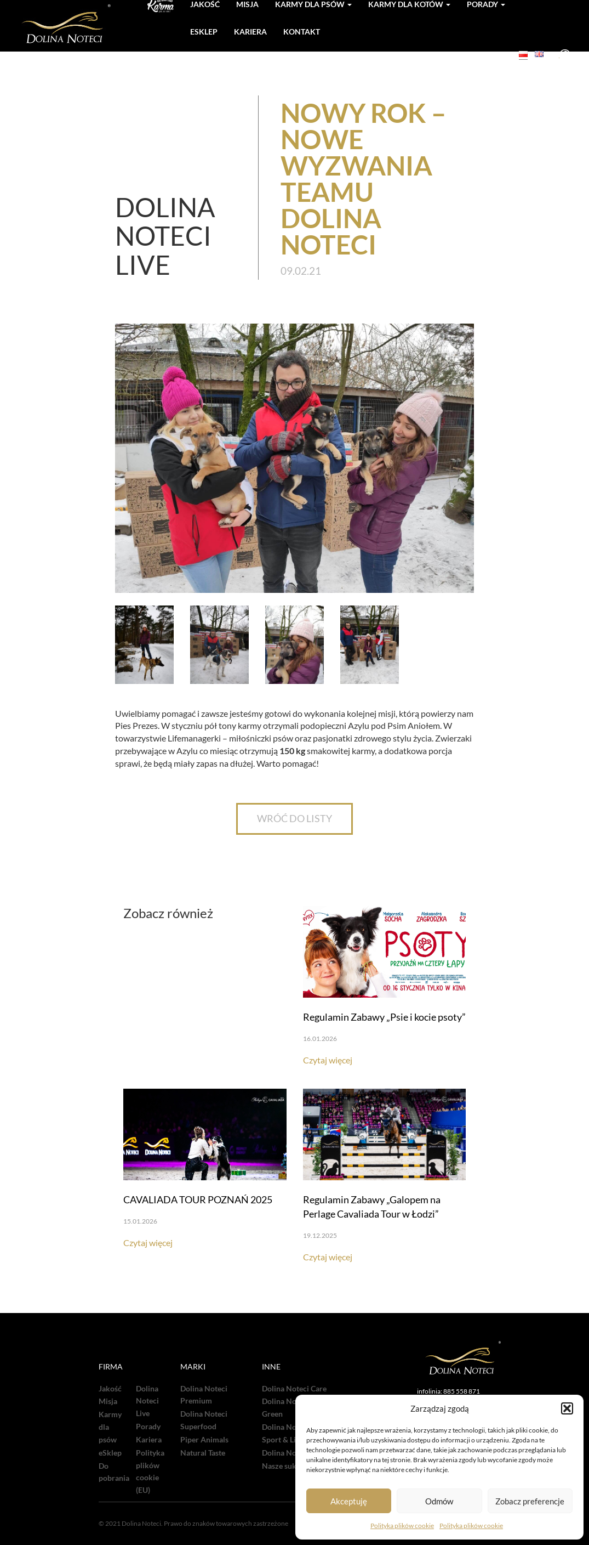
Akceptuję (348, 1501)
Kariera (250, 31)
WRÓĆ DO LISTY (294, 818)
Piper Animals (204, 1439)
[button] (567, 1408)
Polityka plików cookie (402, 1525)
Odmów (439, 1501)
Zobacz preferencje (529, 1501)
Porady (148, 1426)
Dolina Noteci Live (147, 1401)
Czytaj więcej (327, 1060)
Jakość (110, 1388)
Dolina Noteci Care (294, 1388)
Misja (108, 1401)
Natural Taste (202, 1452)
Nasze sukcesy (286, 1466)
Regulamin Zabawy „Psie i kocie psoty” (384, 1017)
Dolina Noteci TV (291, 1452)
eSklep (110, 1452)
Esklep (204, 31)
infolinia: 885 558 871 (448, 1391)
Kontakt (301, 31)
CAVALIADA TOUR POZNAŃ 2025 (197, 1199)
